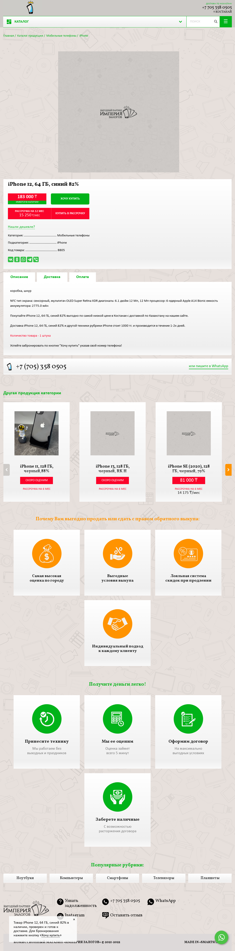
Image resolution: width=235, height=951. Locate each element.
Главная (8, 36)
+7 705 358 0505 (217, 7)
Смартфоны (117, 878)
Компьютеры (71, 878)
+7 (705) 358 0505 (41, 367)
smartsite (210, 942)
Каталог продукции (30, 36)
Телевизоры (163, 878)
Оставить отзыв (126, 915)
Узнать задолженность (81, 903)
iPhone (83, 36)
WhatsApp (165, 901)
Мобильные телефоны (61, 36)
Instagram (75, 915)
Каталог (18, 21)
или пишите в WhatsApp (208, 366)
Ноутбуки (25, 878)
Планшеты (210, 878)
